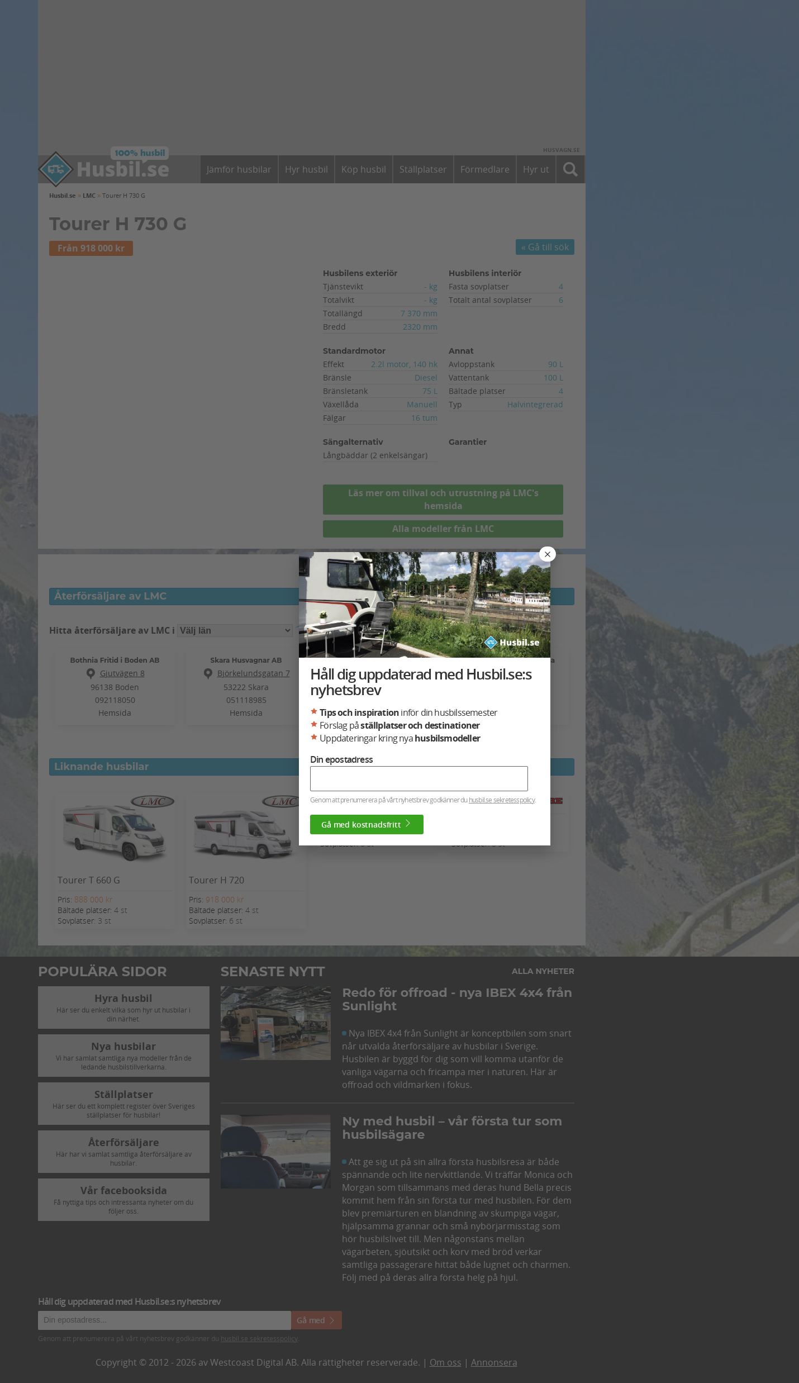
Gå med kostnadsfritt (366, 824)
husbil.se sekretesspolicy (502, 799)
